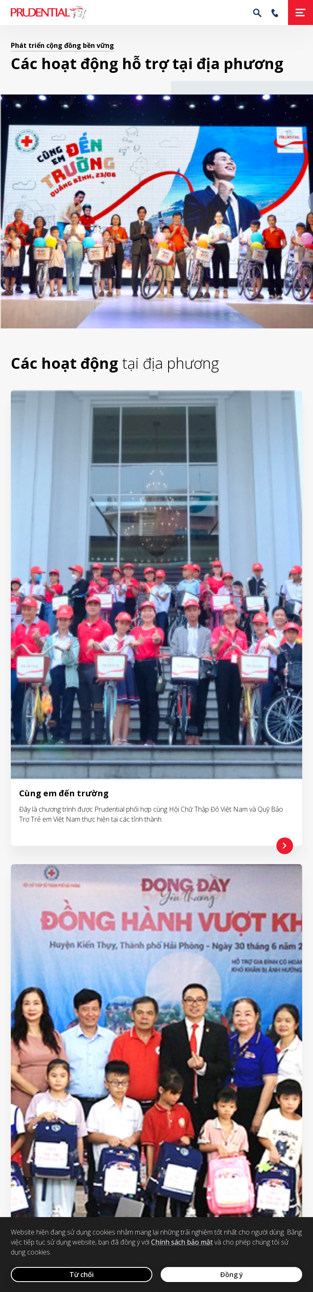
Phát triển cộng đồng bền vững (62, 45)
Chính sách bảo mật (182, 1242)
